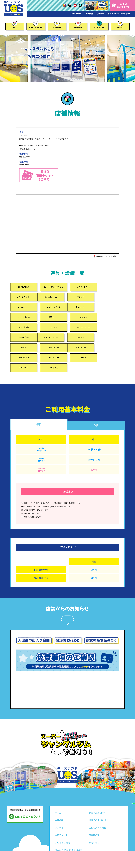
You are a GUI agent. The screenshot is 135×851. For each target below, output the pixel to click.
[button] (55, 80)
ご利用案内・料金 (97, 808)
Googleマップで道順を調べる (107, 256)
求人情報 (100, 13)
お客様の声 (78, 27)
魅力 (14, 27)
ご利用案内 (57, 27)
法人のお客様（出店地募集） (119, 13)
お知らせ (120, 27)
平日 (39, 404)
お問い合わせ (76, 13)
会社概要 (89, 13)
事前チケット (61, 815)
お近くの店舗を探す (36, 27)
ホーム (58, 793)
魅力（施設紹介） (97, 793)
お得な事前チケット (121, 5)
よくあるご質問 (99, 27)
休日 (96, 405)
